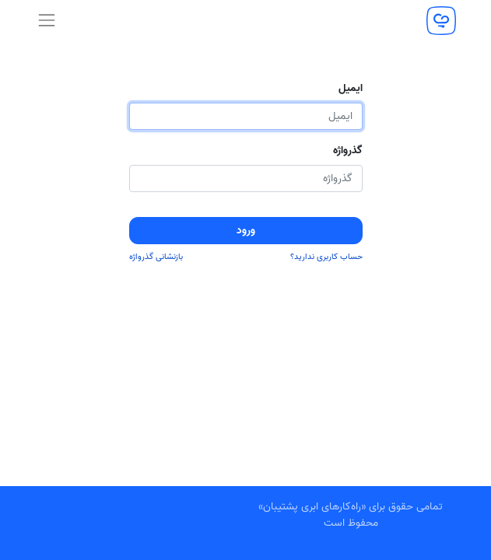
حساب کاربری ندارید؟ (326, 257)
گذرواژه (348, 150)
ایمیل (350, 88)
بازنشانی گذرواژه (156, 257)
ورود (246, 231)
